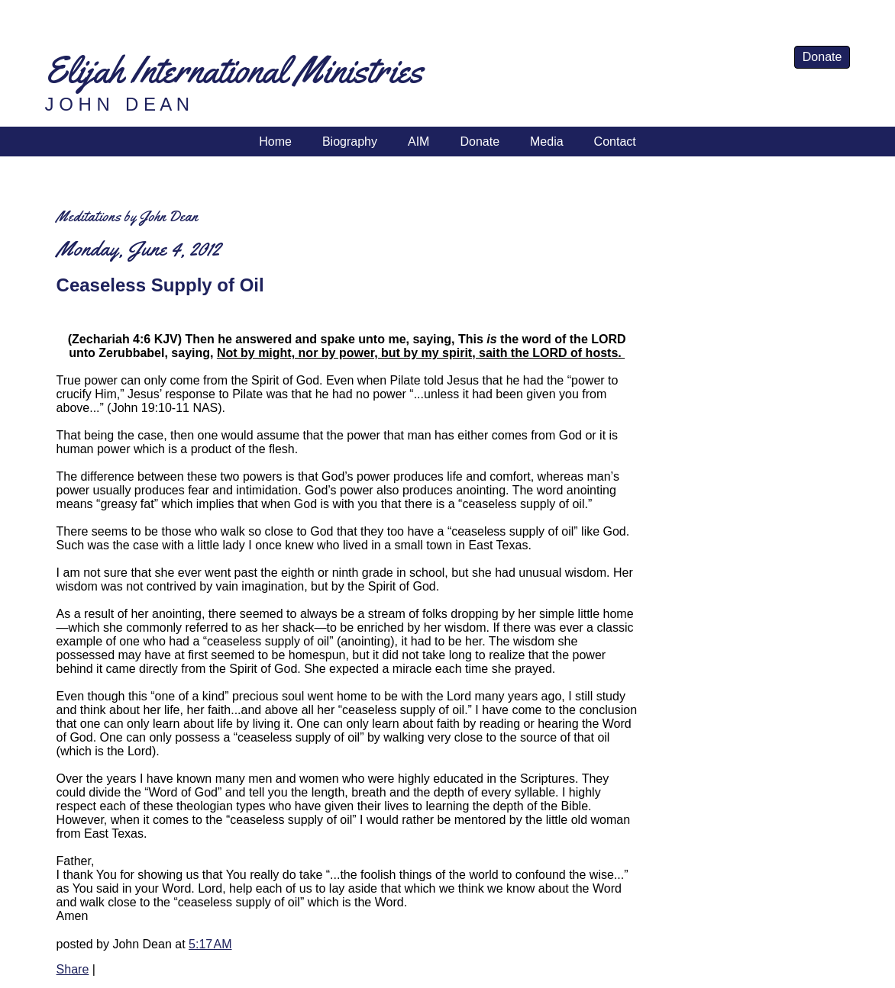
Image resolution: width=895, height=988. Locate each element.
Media (547, 141)
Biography (349, 141)
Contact (615, 141)
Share (73, 969)
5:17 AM (210, 944)
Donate (822, 56)
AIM (418, 141)
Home (275, 141)
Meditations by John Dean (127, 216)
